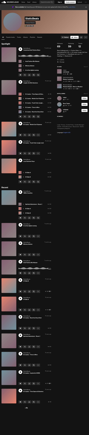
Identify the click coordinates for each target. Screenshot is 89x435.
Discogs (60, 62)
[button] (86, 2)
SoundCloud (10, 2)
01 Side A (28, 173)
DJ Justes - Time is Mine (32, 107)
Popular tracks (10, 37)
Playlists (32, 37)
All (3, 37)
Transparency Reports (63, 128)
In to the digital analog (32, 70)
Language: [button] (63, 132)
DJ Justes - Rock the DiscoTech (34, 112)
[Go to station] (65, 37)
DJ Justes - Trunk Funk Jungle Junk (35, 103)
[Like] (20, 74)
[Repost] (25, 74)
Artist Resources (67, 127)
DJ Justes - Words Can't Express (34, 98)
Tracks (19, 37)
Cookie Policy (70, 125)
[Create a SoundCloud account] (70, 2)
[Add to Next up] (38, 74)
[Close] (86, 7)
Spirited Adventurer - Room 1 (33, 204)
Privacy (63, 125)
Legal (58, 125)
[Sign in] (60, 2)
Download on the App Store (62, 120)
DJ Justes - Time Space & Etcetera (35, 94)
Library (34, 2)
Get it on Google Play (75, 120)
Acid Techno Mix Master (32, 61)
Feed (28, 2)
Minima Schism (29, 66)
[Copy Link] (34, 74)
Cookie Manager (79, 125)
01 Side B (28, 177)
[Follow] (74, 37)
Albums (25, 37)
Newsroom (76, 127)
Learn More (72, 7)
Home (23, 2)
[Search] (46, 2)
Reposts (39, 37)
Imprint (59, 127)
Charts (82, 127)
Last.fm (60, 60)
